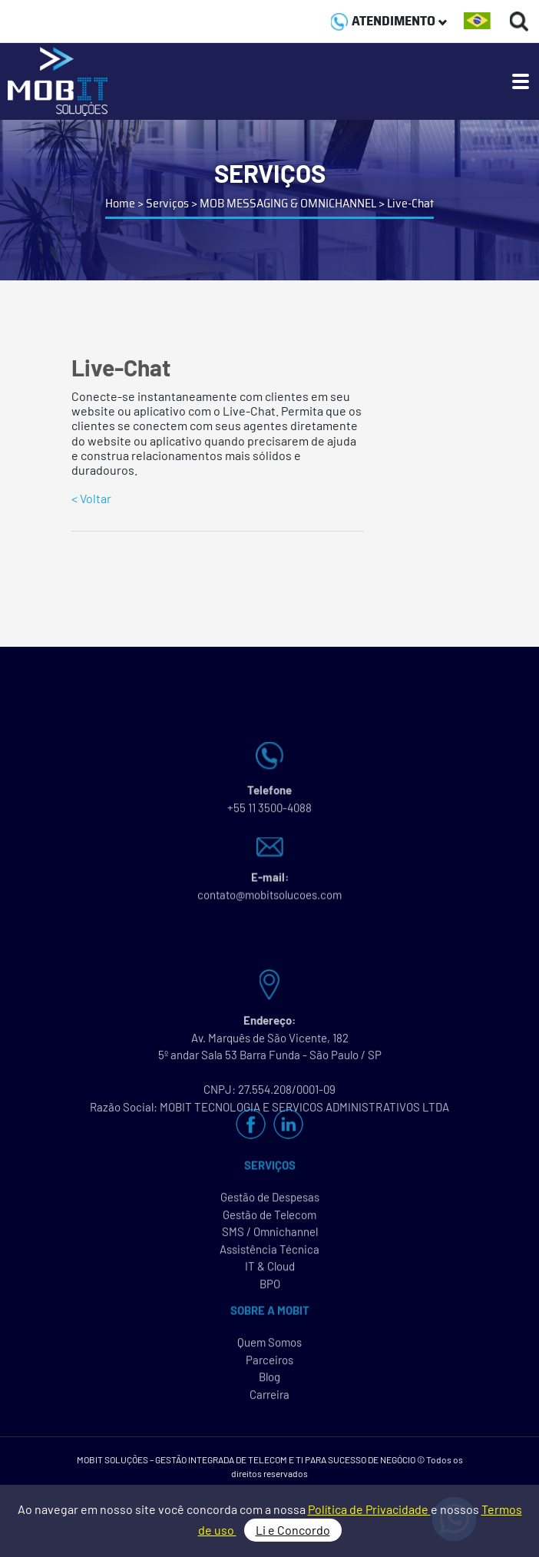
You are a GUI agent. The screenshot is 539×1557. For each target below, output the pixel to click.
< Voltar (91, 498)
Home (120, 203)
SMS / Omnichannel (270, 1235)
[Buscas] (519, 21)
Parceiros (269, 1363)
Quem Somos (269, 1346)
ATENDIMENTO (389, 20)
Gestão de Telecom (269, 1218)
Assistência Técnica (269, 1253)
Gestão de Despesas (269, 1201)
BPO (270, 1287)
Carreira (269, 1398)
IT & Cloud (270, 1270)
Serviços (167, 203)
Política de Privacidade (369, 1509)
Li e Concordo (293, 1529)
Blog (269, 1380)
